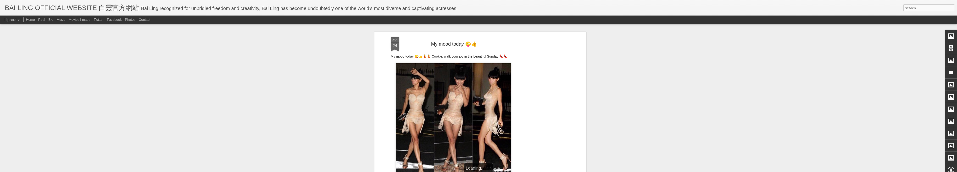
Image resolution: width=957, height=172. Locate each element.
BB (476, 162)
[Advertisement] (544, 86)
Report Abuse (522, 168)
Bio (50, 20)
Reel (41, 20)
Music (60, 20)
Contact (144, 20)
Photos (130, 20)
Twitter (99, 20)
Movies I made (79, 20)
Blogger (508, 168)
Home (30, 20)
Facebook (114, 20)
